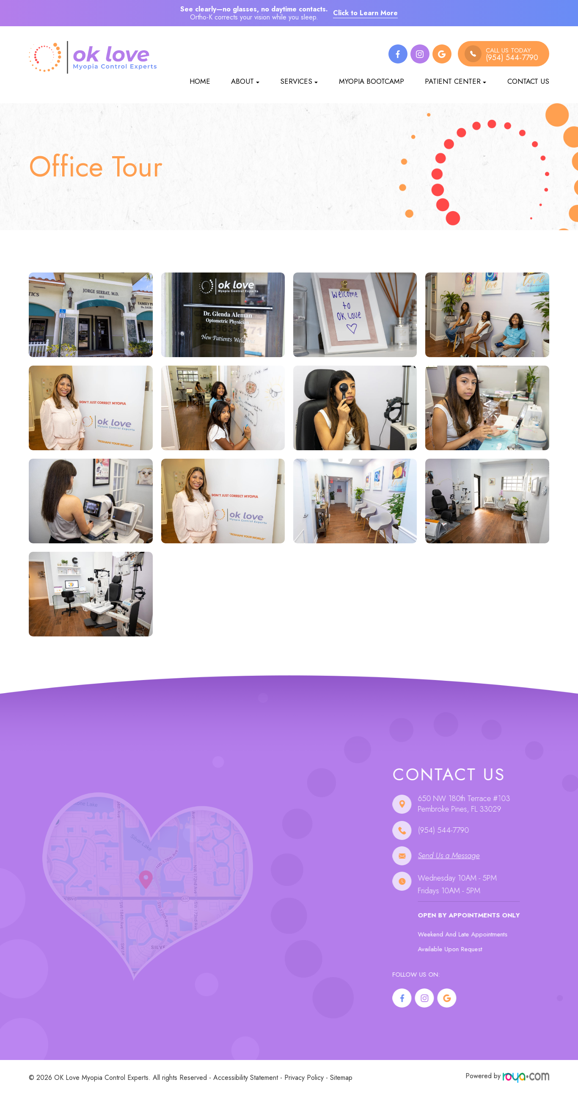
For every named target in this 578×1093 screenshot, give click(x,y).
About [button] (245, 81)
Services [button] (299, 81)
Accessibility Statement (245, 1076)
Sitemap (341, 1076)
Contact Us (528, 81)
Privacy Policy (304, 1076)
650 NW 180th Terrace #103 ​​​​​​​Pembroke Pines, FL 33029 (480, 804)
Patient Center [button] (455, 81)
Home (200, 81)
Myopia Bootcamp (371, 81)
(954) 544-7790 (459, 830)
